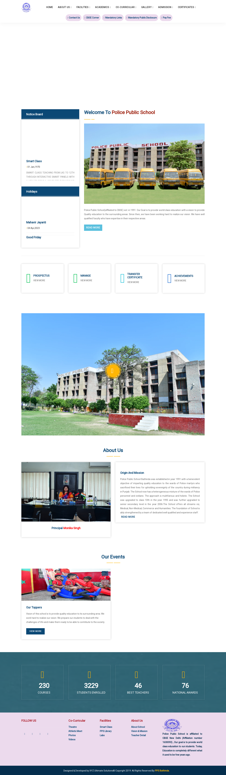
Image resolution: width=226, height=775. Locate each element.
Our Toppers (34, 606)
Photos (72, 734)
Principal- (66, 527)
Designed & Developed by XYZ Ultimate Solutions (88, 770)
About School (138, 726)
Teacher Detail (138, 734)
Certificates (186, 7)
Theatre (72, 726)
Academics (102, 7)
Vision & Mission (139, 730)
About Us (64, 7)
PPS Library (106, 730)
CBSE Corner (91, 17)
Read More (93, 227)
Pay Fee (166, 17)
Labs (102, 734)
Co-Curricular (125, 7)
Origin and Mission (132, 472)
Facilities (83, 7)
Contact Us (73, 17)
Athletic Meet (75, 730)
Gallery (146, 7)
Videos (71, 739)
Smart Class (106, 726)
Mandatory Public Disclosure (142, 17)
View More (180, 280)
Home (49, 7)
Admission (164, 7)
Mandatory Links (113, 17)
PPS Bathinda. (162, 770)
